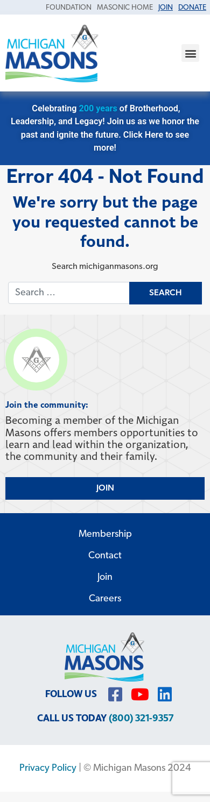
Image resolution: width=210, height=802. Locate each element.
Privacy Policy (47, 768)
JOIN (105, 488)
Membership (105, 534)
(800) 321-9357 (141, 718)
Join (105, 577)
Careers (105, 599)
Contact (105, 556)
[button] (190, 53)
